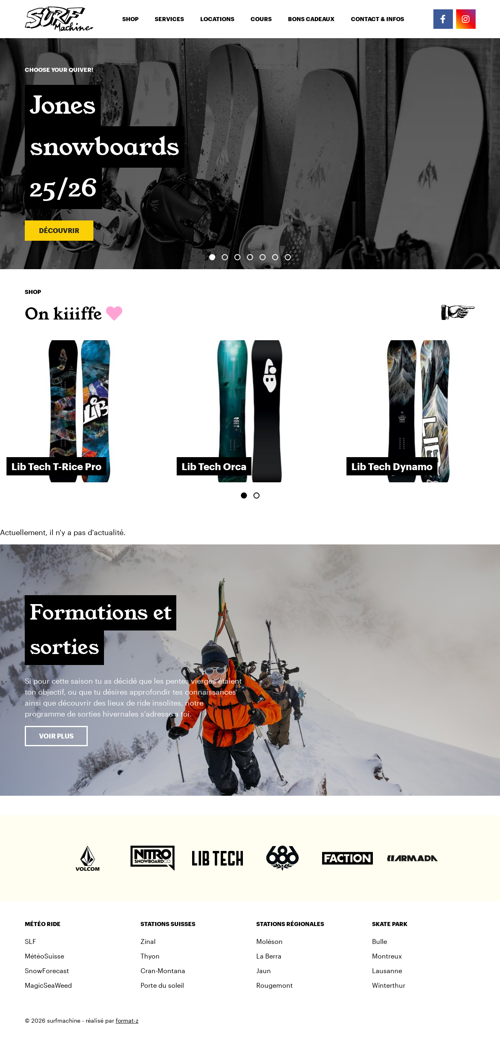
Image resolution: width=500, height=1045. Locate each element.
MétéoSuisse (44, 956)
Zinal (148, 941)
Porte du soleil (162, 985)
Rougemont (274, 985)
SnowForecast (47, 970)
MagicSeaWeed (48, 985)
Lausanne (387, 970)
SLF (30, 941)
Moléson (269, 941)
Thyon (150, 956)
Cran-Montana (163, 970)
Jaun (263, 970)
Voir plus (56, 736)
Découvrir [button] (59, 230)
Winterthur (388, 985)
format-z (127, 1020)
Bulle (379, 941)
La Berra (268, 956)
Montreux (387, 956)
